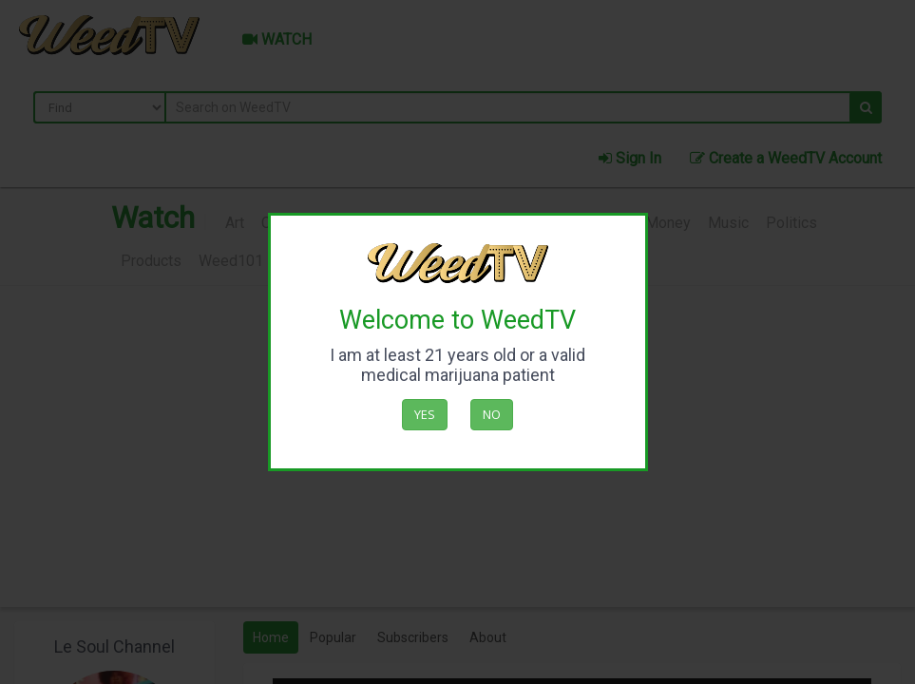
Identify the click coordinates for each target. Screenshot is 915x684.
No (492, 414)
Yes (424, 414)
